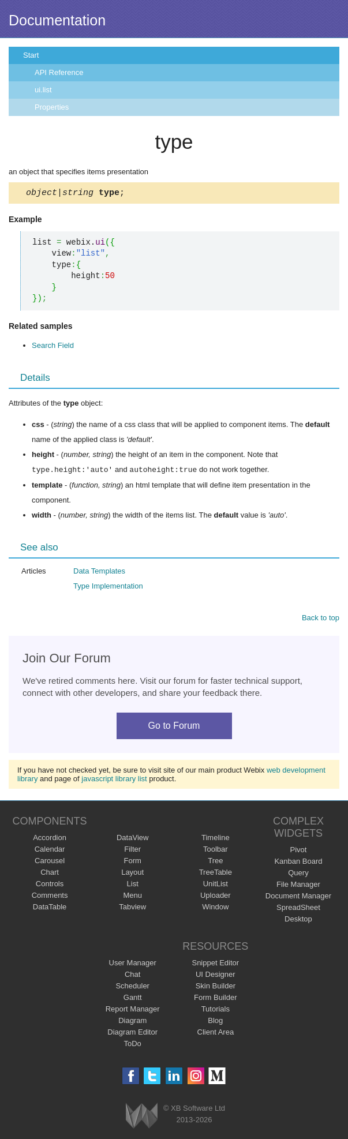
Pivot (298, 851)
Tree (215, 862)
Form (132, 862)
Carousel (50, 862)
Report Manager (133, 1010)
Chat (132, 976)
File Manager (298, 886)
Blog (215, 1022)
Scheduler (132, 987)
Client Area (215, 1033)
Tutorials (215, 1010)
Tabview (132, 908)
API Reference (59, 72)
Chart (49, 874)
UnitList (215, 885)
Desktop (298, 920)
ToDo (132, 1045)
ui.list (43, 89)
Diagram (132, 1022)
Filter (132, 850)
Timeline (215, 839)
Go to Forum (174, 727)
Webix (142, 1117)
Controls (49, 885)
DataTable (50, 908)
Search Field (53, 347)
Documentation (57, 20)
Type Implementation (108, 587)
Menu (132, 897)
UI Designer (215, 976)
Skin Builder (215, 987)
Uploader (215, 897)
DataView (132, 839)
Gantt (133, 999)
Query (298, 874)
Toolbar (215, 850)
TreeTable (215, 874)
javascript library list (114, 780)
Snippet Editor (215, 964)
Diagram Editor (132, 1033)
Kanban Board (298, 863)
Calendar (50, 850)
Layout (132, 874)
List (133, 885)
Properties (52, 107)
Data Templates (99, 572)
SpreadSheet (298, 909)
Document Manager (298, 897)
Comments (50, 897)
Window (215, 908)
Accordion (49, 839)
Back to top (320, 619)
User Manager (132, 964)
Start (31, 55)
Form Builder (215, 999)
